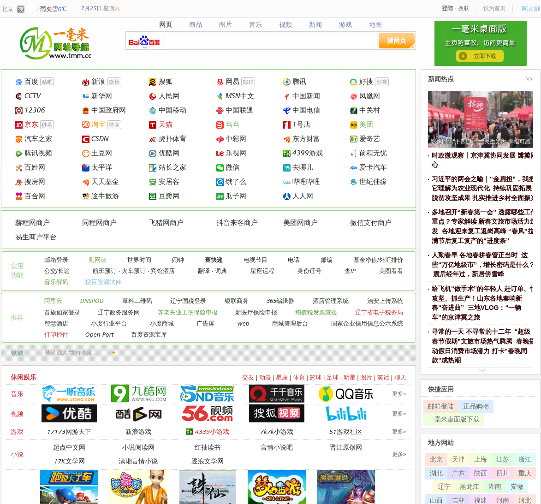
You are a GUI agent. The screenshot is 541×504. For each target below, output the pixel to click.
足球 (333, 377)
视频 (285, 24)
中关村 (365, 110)
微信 (227, 167)
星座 (282, 377)
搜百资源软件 (103, 281)
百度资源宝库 (149, 334)
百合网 (30, 195)
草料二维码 (137, 300)
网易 (227, 81)
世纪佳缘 (368, 181)
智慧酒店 (56, 323)
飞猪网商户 (166, 222)
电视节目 (256, 259)
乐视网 (231, 152)
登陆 (447, 8)
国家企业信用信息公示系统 (367, 323)
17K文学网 (69, 461)
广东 (458, 473)
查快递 (214, 259)
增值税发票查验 (316, 312)
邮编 (327, 259)
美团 (361, 124)
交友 (248, 377)
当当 (227, 124)
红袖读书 (207, 447)
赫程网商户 (32, 222)
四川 (502, 473)
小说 (17, 454)
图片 (226, 24)
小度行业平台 (109, 323)
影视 (381, 81)
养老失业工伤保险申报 (188, 312)
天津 (458, 459)
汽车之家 (33, 138)
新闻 (315, 24)
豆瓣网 (164, 195)
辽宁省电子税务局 (379, 312)
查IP (350, 270)
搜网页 (396, 40)
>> (529, 79)
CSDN (95, 138)
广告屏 (205, 323)
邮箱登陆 (441, 406)
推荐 (17, 317)
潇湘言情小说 (138, 461)
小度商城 (162, 323)
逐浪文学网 (207, 461)
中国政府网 (104, 110)
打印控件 (56, 334)
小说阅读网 (138, 447)
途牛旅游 (100, 195)
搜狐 (160, 81)
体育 (299, 377)
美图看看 (391, 270)
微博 (114, 81)
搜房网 (30, 181)
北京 (7, 8)
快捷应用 (441, 389)
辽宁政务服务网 (119, 312)
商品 (196, 24)
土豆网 (97, 152)
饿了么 (231, 181)
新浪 (93, 81)
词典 (221, 270)
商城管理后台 (290, 323)
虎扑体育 (167, 138)
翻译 (204, 270)
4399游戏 (303, 152)
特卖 (114, 124)
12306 (30, 110)
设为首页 (494, 8)
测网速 (98, 259)
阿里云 (53, 300)
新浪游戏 (138, 431)
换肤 (463, 8)
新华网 (97, 95)
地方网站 (441, 442)
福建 (480, 500)
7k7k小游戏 (276, 431)
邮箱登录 (56, 259)
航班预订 (105, 270)
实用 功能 (17, 270)
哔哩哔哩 (301, 181)
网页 (166, 24)
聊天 (400, 377)
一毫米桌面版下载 (454, 419)
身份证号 (309, 270)
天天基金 (100, 181)
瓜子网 (231, 195)
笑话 (383, 377)
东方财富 (301, 138)
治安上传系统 (385, 300)
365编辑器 (280, 300)
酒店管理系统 (331, 300)
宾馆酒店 (163, 270)
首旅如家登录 (62, 312)
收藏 (17, 352)
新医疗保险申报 (256, 312)
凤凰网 (365, 95)
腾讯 (294, 81)
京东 (26, 124)
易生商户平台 (36, 236)
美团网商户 (300, 222)
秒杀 (47, 124)
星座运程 (262, 270)
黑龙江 (469, 486)
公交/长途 (57, 270)
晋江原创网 (346, 447)
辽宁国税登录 (188, 300)
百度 (26, 81)
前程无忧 (368, 152)
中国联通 (234, 110)
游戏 (345, 24)
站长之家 (167, 167)
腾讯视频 (33, 152)
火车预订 (134, 270)
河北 (524, 500)
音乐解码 (56, 281)
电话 (294, 259)
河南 (502, 500)
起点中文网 (69, 447)
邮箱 (248, 81)
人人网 (298, 195)
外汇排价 (391, 259)
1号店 (296, 124)
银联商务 (237, 300)
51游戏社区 (346, 431)
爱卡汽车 (368, 167)
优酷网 (164, 152)
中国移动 (167, 110)
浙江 (524, 459)
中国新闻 (301, 95)
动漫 (265, 377)
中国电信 (301, 110)
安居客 (164, 181)
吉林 (458, 500)
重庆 (524, 473)
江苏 (502, 459)
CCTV (28, 95)
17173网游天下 (69, 431)
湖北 (436, 473)
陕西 (480, 473)
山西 (436, 500)
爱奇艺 (365, 138)
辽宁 (444, 486)
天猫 (160, 124)
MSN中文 (235, 95)
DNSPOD (92, 300)
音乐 (256, 24)
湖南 (494, 486)
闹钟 (178, 259)
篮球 (315, 377)
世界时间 (139, 259)
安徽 (517, 486)
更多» (399, 393)
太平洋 (97, 167)
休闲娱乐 (23, 377)
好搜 (361, 81)
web (244, 323)
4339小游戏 (207, 431)
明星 (350, 377)
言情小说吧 (277, 447)
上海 (480, 459)
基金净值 (365, 259)
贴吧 (47, 81)
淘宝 (93, 124)
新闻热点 (441, 79)
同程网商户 (99, 222)
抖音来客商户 (237, 222)
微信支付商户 (371, 222)
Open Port (99, 334)
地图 (375, 24)
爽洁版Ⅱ (531, 8)
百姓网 (30, 167)
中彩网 (231, 138)
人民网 (164, 95)
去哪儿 (298, 167)
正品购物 (476, 406)
